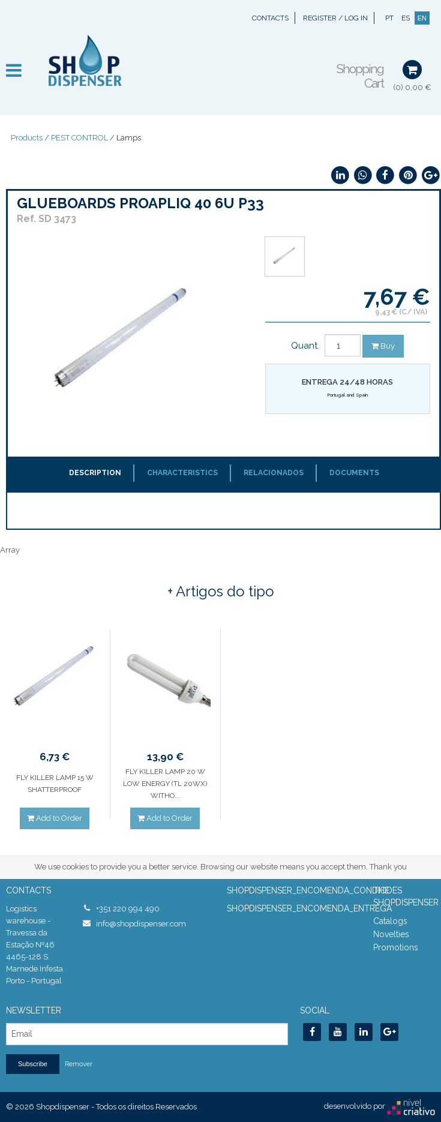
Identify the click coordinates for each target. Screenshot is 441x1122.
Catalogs (390, 921)
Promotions (395, 947)
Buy (383, 345)
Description (95, 473)
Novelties (391, 934)
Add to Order (54, 818)
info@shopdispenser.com (141, 923)
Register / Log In (335, 18)
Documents (354, 473)
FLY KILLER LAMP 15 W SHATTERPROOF (55, 783)
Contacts (270, 18)
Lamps (128, 137)
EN (422, 18)
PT (389, 18)
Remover (78, 1064)
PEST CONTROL (79, 137)
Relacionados (274, 473)
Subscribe (32, 1063)
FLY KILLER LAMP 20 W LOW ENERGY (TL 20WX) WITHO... (165, 783)
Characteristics (182, 473)
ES (405, 18)
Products (27, 137)
